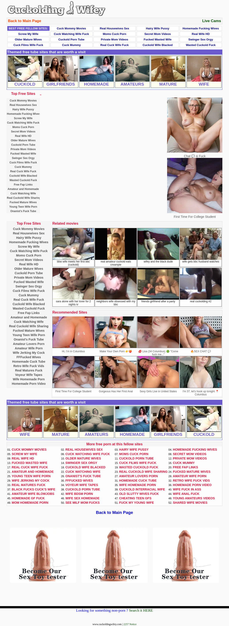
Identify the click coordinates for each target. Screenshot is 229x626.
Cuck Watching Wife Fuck (71, 34)
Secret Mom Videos (157, 34)
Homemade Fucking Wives (201, 28)
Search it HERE (141, 610)
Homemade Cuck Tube (28, 361)
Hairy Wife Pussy (157, 28)
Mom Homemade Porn (30, 502)
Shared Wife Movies (190, 502)
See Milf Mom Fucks (82, 502)
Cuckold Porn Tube (71, 39)
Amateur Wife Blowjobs (33, 494)
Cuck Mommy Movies (71, 28)
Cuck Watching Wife (23, 193)
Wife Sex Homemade (82, 498)
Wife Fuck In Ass (187, 489)
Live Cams (211, 21)
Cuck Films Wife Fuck (28, 45)
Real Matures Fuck (28, 370)
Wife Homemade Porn (29, 379)
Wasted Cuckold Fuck (201, 45)
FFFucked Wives (29, 357)
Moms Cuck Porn (114, 34)
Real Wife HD (201, 34)
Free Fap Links (23, 184)
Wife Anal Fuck (186, 494)
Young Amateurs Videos (194, 498)
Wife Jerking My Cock (29, 352)
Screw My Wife (28, 34)
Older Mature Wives (28, 39)
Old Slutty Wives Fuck (139, 494)
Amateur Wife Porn (29, 348)
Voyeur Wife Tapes (28, 375)
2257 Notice (130, 624)
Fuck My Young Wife (136, 502)
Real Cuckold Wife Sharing (24, 197)
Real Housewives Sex (114, 28)
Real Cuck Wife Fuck (114, 45)
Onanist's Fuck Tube (23, 211)
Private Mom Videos (114, 39)
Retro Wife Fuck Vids (28, 366)
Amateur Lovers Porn (28, 344)
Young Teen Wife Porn (23, 206)
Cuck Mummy (71, 45)
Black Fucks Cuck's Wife (33, 489)
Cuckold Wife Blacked (158, 45)
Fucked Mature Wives (23, 202)
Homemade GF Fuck (28, 498)
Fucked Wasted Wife (158, 39)
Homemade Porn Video (29, 383)
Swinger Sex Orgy (200, 39)
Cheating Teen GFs (135, 498)
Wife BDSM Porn (79, 494)
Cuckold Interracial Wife (142, 489)
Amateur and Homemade (23, 189)
